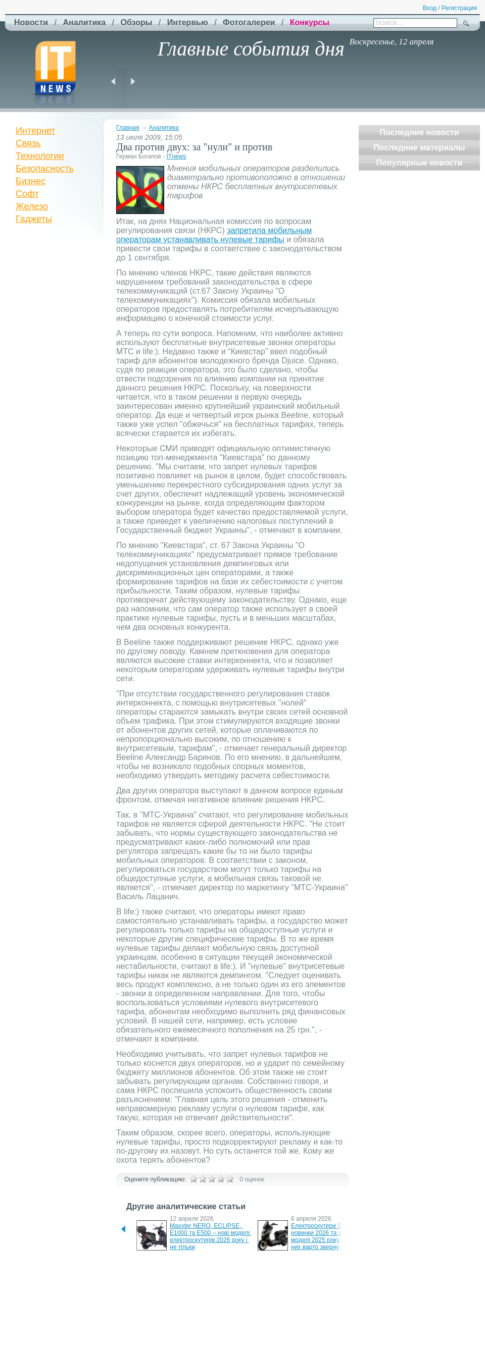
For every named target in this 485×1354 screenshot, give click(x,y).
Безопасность (45, 169)
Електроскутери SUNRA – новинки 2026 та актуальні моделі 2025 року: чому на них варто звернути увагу (329, 1236)
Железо (32, 206)
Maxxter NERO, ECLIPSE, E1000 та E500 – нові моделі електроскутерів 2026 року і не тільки (210, 1236)
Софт (27, 194)
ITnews (176, 156)
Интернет (36, 131)
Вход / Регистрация (450, 8)
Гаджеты (34, 219)
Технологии (40, 156)
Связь (28, 143)
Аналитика (163, 127)
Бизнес (30, 181)
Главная (127, 127)
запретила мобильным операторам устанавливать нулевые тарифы (214, 235)
